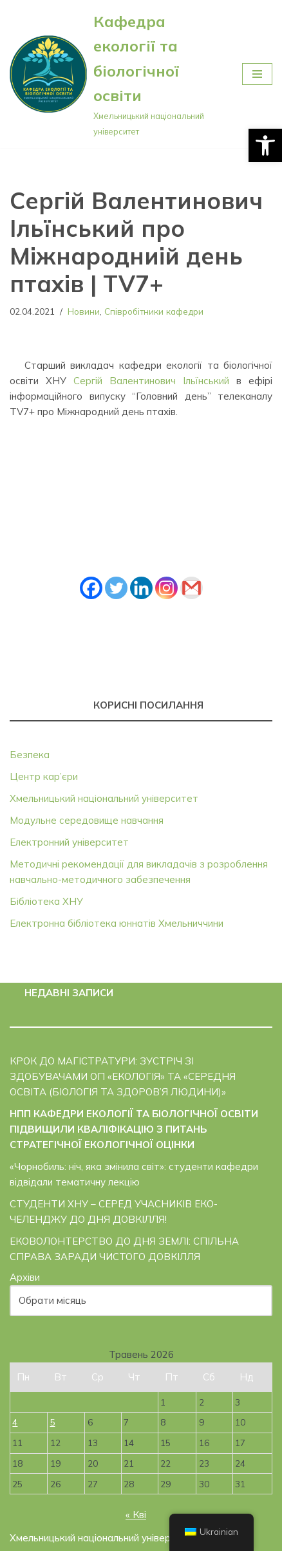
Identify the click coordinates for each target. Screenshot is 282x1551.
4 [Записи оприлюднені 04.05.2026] (14, 1421)
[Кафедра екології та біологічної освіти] (116, 74)
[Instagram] (166, 588)
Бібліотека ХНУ (46, 901)
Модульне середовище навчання (87, 820)
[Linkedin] (141, 588)
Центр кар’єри (44, 776)
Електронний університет (69, 842)
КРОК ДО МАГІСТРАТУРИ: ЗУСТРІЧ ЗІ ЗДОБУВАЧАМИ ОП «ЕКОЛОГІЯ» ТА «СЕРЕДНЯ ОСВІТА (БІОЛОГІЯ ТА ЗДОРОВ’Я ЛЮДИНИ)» (123, 1076)
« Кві (136, 1515)
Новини (84, 311)
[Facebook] (91, 588)
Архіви (25, 1277)
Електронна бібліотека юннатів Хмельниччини (116, 923)
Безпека (30, 754)
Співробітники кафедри (153, 311)
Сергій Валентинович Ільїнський (151, 381)
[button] (265, 145)
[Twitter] (116, 588)
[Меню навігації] (257, 74)
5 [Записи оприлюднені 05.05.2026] (52, 1421)
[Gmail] (191, 588)
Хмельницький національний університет (104, 798)
